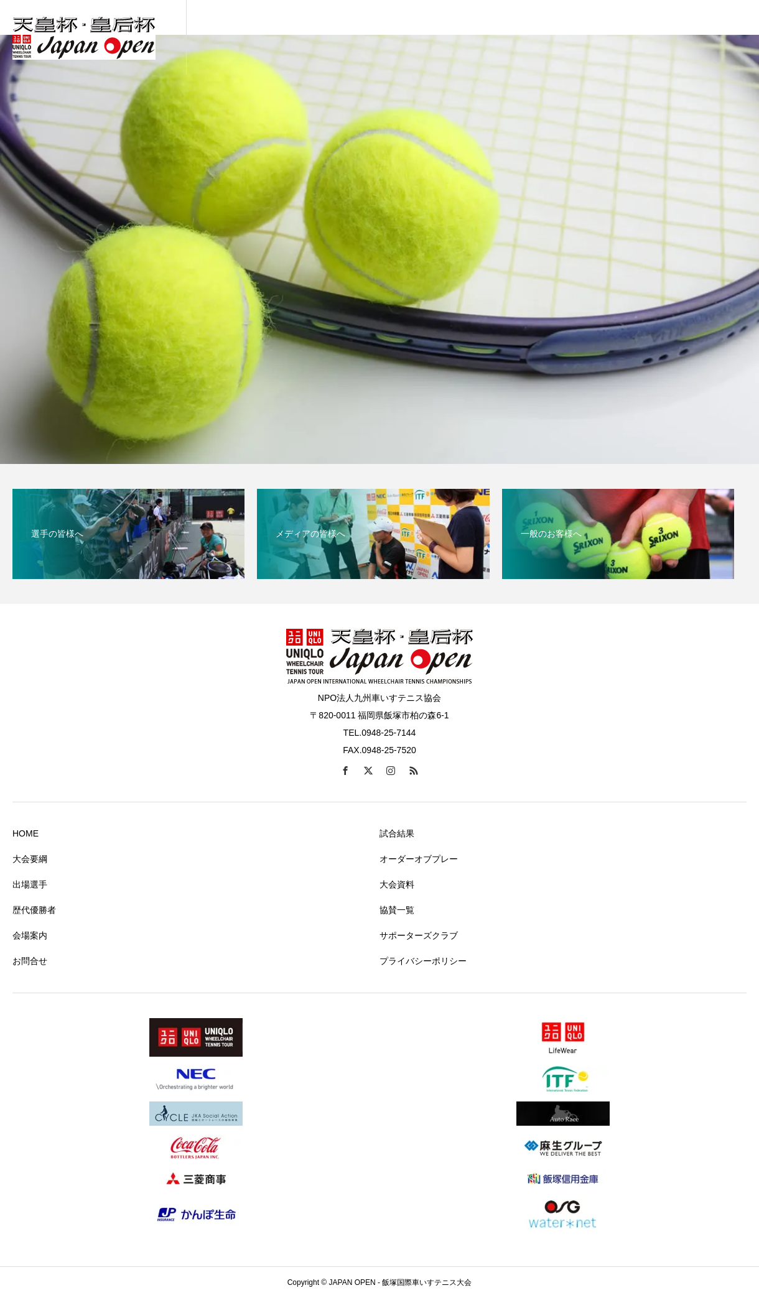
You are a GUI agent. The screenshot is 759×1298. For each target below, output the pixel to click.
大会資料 (397, 884)
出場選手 (29, 884)
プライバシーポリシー (423, 961)
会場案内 (29, 935)
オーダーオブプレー (419, 859)
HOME (25, 833)
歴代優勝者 (34, 910)
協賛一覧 (397, 910)
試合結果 (397, 833)
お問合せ (29, 961)
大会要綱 (29, 859)
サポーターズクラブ (419, 935)
